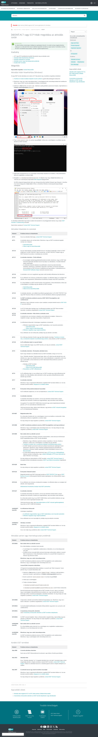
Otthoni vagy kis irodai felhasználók (31, 246)
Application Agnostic (35, 29)
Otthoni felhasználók (8, 8)
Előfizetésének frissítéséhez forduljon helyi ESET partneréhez (35, 486)
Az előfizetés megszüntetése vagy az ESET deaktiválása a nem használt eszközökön (43, 514)
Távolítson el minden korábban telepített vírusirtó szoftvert (28, 78)
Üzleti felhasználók (27, 244)
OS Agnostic (74, 53)
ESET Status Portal (55, 713)
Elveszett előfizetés (81, 8)
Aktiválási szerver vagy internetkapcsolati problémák (26, 61)
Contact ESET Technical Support (31, 225)
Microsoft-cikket (27, 450)
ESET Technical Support (56, 715)
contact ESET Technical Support (44, 237)
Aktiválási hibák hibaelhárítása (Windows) (24, 57)
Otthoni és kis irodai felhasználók (31, 288)
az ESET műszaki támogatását (58, 407)
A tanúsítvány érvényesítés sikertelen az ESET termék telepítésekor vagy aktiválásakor (77, 80)
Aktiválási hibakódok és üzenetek (22, 59)
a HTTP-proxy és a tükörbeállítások (55, 452)
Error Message (74, 64)
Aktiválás (73, 62)
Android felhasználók (28, 69)
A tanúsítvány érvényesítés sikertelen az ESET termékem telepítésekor (40, 612)
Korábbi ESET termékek (20, 62)
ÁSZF (44, 729)
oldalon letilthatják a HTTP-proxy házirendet (53, 454)
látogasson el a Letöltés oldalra (41, 674)
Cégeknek (22, 3)
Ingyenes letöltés (41, 3)
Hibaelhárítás (81, 62)
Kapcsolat (34, 729)
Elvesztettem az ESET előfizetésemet (32, 369)
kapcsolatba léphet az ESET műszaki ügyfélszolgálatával (50, 502)
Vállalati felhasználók (39, 8)
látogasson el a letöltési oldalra (41, 384)
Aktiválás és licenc (75, 59)
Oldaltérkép (55, 729)
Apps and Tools (17, 29)
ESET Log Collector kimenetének (51, 460)
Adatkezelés (39, 729)
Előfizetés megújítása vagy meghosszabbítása (34, 330)
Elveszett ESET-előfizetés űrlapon (31, 269)
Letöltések (52, 8)
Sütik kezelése (62, 729)
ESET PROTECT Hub (52, 474)
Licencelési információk (65, 8)
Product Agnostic (26, 29)
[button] (95, 3)
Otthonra (14, 3)
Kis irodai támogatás (23, 8)
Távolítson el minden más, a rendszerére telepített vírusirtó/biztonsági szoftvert (42, 444)
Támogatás (30, 3)
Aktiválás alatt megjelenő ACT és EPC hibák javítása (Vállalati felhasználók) (77, 73)
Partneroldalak (49, 729)
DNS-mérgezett (37, 179)
